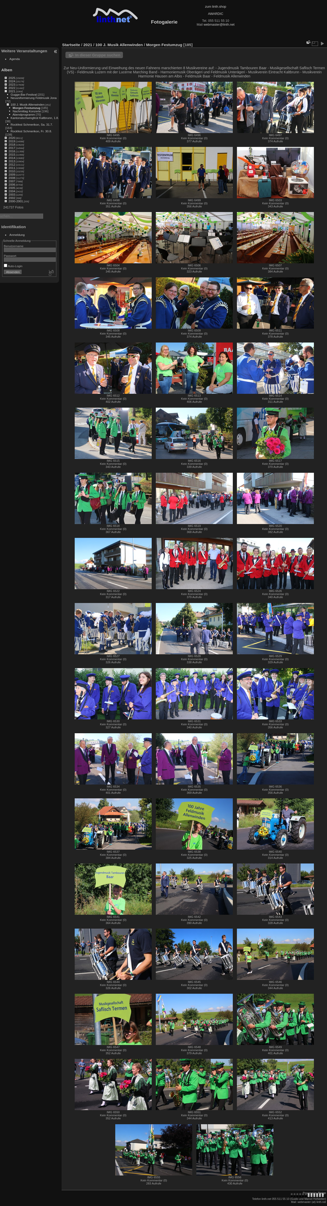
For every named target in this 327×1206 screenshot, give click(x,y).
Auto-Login (13, 266)
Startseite (71, 45)
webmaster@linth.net (219, 24)
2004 (11, 191)
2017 (11, 147)
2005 (11, 187)
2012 (11, 164)
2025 (11, 77)
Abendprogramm (24, 114)
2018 (11, 144)
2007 (11, 181)
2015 (11, 154)
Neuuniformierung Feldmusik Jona (33, 97)
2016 (11, 151)
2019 (11, 141)
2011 (11, 167)
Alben (6, 70)
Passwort (10, 255)
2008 (11, 177)
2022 (11, 87)
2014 (11, 157)
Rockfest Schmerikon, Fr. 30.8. (31, 131)
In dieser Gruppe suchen (97, 55)
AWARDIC (215, 14)
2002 (11, 197)
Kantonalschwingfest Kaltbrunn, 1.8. (35, 117)
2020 (11, 137)
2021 (11, 91)
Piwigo (322, 1192)
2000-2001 (15, 201)
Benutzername (14, 246)
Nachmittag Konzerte (27, 111)
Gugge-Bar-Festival (24, 94)
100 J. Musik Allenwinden (27, 104)
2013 (11, 161)
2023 (11, 84)
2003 (11, 194)
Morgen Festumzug (26, 107)
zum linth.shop (215, 6)
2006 (11, 184)
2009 (11, 174)
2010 (11, 171)
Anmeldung (17, 234)
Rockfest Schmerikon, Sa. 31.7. (32, 124)
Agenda (14, 59)
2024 (11, 81)
